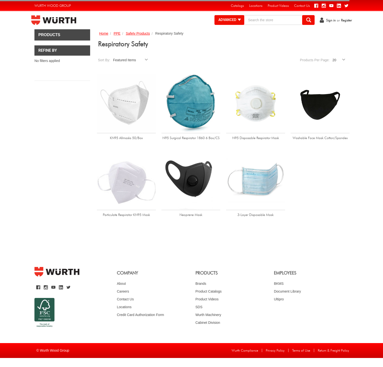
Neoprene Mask (191, 224)
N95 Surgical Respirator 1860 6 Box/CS (191, 147)
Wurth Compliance (245, 360)
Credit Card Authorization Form (140, 324)
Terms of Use (301, 360)
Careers (123, 300)
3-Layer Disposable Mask (255, 224)
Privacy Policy (275, 360)
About (121, 293)
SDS (198, 316)
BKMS (279, 293)
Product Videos (207, 308)
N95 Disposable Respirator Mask (255, 147)
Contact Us (125, 308)
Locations (124, 316)
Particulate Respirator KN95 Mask (126, 224)
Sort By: (104, 69)
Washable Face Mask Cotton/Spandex (320, 147)
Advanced (226, 24)
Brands (200, 293)
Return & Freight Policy (333, 360)
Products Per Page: (315, 69)
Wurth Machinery (208, 324)
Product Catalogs (208, 300)
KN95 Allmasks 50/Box (126, 147)
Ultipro (279, 308)
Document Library (287, 300)
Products (49, 44)
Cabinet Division (207, 332)
